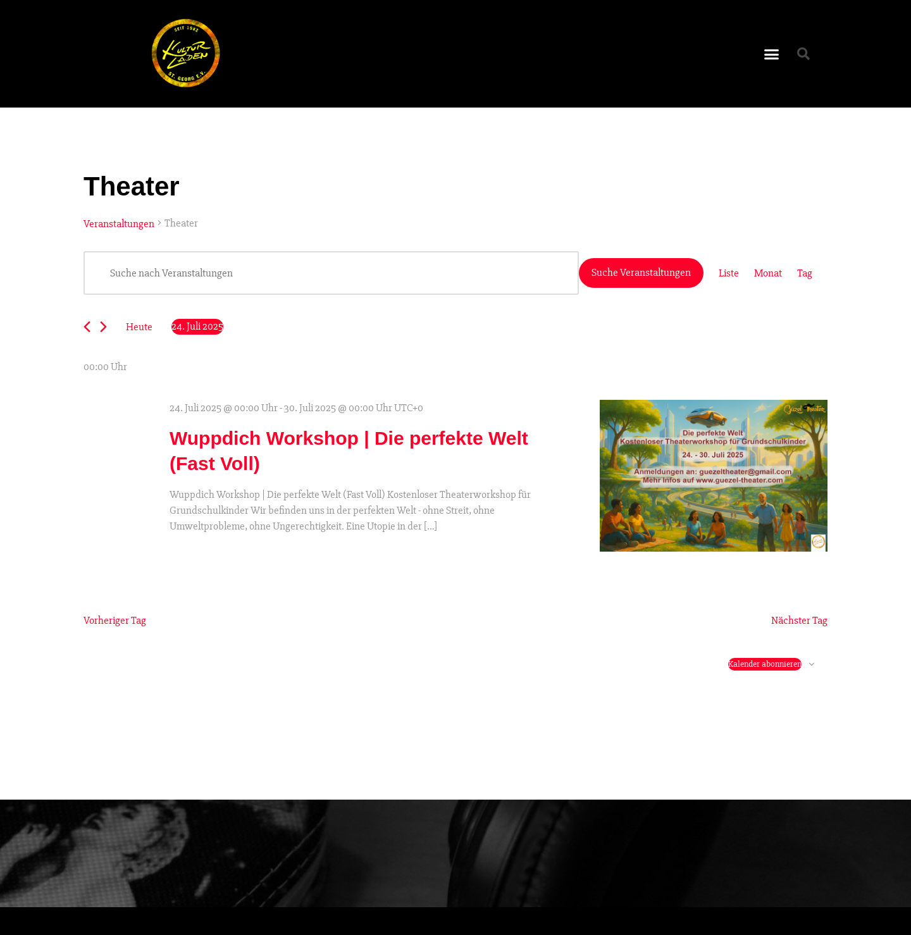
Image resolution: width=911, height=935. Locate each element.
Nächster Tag (799, 620)
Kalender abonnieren (765, 664)
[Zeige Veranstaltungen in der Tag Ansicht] (804, 273)
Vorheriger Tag (115, 620)
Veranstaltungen (119, 223)
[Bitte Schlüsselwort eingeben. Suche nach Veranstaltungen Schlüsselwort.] (331, 273)
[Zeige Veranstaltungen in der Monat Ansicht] (768, 273)
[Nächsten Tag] (103, 327)
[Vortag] (87, 327)
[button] (772, 54)
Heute (139, 326)
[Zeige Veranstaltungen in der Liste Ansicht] (729, 273)
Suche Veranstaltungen (641, 272)
